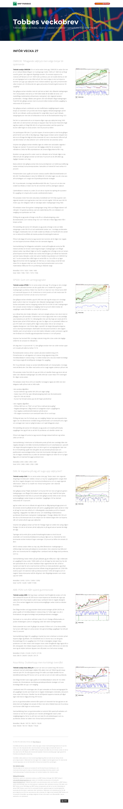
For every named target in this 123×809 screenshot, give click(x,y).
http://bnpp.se (37, 742)
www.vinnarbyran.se (19, 782)
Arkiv (65, 801)
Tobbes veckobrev (45, 22)
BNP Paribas (22, 3)
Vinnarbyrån (102, 4)
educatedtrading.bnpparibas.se (22, 780)
